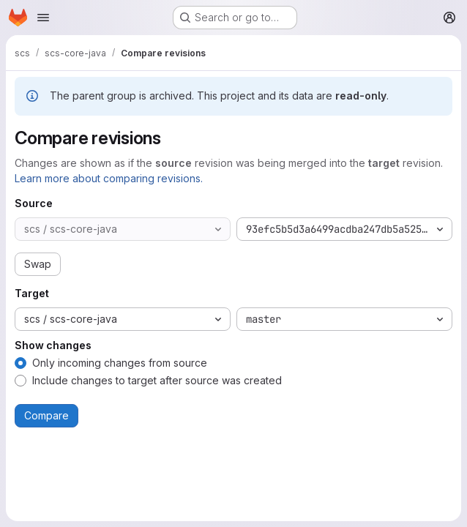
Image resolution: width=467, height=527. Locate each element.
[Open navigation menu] (43, 17)
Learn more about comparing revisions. (109, 178)
